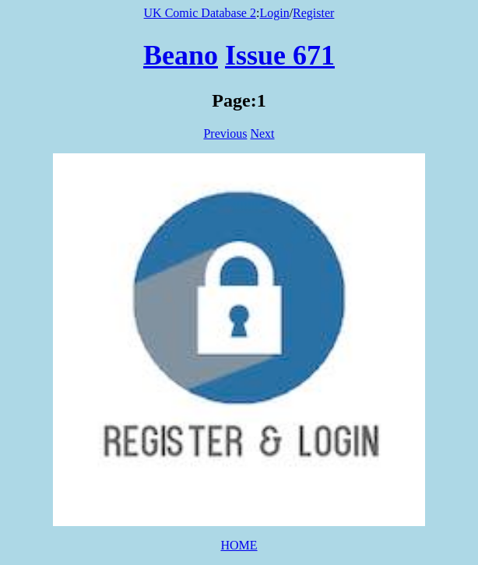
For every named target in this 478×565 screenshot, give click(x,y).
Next (262, 133)
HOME (238, 545)
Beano (180, 55)
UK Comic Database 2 (200, 12)
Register (313, 12)
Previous (225, 133)
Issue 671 (280, 55)
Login (274, 12)
